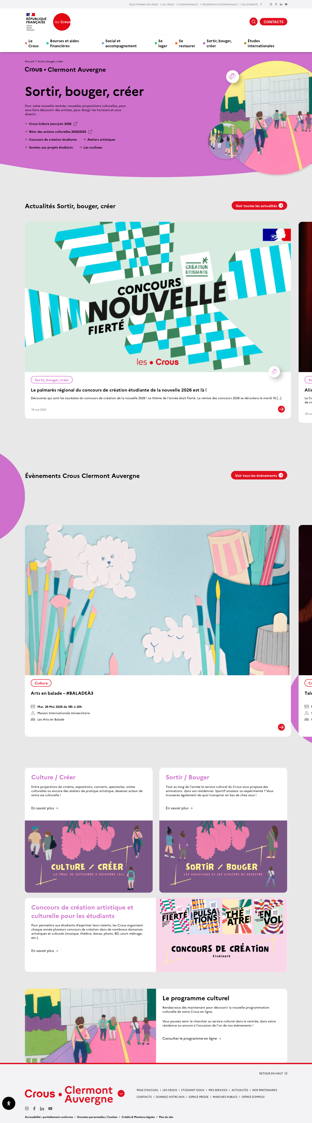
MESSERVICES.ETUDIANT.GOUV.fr (220, 4)
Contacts (144, 1097)
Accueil (29, 61)
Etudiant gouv (192, 1090)
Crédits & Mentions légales (138, 1117)
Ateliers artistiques (101, 139)
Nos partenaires (264, 1090)
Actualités (240, 1090)
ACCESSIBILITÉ (252, 4)
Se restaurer (187, 43)
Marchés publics (225, 1097)
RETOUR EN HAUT (271, 1073)
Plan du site (166, 1117)
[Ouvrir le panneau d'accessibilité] (8, 1103)
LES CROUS (168, 4)
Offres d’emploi (253, 1097)
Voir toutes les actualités (259, 205)
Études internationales (261, 43)
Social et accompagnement (121, 43)
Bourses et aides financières (64, 43)
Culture (41, 682)
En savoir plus (42, 808)
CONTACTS (273, 21)
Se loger (162, 43)
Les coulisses (93, 147)
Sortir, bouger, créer (219, 43)
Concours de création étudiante (53, 139)
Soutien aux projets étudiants (51, 147)
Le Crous (33, 43)
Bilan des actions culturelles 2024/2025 (57, 131)
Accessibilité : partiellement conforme (49, 1117)
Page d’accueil (148, 1090)
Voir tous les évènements (259, 475)
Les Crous (170, 1090)
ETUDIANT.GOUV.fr (188, 4)
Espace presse (199, 1097)
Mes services (218, 1090)
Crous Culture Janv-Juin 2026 (50, 124)
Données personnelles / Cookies (97, 1117)
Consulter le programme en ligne (189, 1038)
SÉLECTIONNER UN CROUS (143, 4)
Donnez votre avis (170, 1097)
